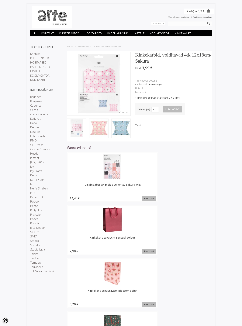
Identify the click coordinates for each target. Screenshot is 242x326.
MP (32, 184)
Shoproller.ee (205, 319)
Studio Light (37, 249)
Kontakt (47, 33)
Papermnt (36, 197)
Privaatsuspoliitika (38, 306)
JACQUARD (37, 162)
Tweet (138, 125)
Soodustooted (67, 303)
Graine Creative (40, 149)
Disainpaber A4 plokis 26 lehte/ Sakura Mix (84, 186)
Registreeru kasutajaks (202, 17)
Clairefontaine (39, 114)
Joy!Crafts (36, 171)
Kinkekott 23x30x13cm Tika (195, 186)
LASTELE (138, 33)
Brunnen (36, 97)
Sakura (34, 232)
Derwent (35, 127)
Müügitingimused (38, 309)
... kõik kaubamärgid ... (44, 271)
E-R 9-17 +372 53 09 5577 (135, 308)
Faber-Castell (38, 136)
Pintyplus (36, 210)
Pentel (34, 206)
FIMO (33, 140)
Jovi (32, 166)
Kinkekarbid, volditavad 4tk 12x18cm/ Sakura (99, 46)
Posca (34, 219)
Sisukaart (65, 309)
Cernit (34, 110)
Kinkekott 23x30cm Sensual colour (121, 186)
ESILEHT (70, 46)
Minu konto (97, 299)
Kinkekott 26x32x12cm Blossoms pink (158, 186)
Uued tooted (66, 306)
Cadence (36, 105)
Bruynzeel (36, 101)
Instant (34, 158)
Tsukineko (36, 267)
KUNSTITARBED (69, 33)
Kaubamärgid (67, 299)
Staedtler (36, 245)
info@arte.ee (129, 312)
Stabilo (34, 241)
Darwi (33, 123)
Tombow (35, 262)
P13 (32, 193)
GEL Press (36, 145)
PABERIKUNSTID (117, 33)
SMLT (33, 236)
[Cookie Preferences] (5, 320)
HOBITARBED (93, 33)
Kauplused (35, 299)
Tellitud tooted (98, 306)
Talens (34, 254)
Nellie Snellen (39, 188)
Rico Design (37, 227)
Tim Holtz (36, 258)
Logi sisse (185, 17)
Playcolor (36, 214)
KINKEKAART (183, 33)
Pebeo (34, 201)
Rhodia (34, 223)
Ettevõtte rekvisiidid (39, 303)
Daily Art (35, 118)
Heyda (34, 153)
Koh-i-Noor (37, 179)
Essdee (35, 132)
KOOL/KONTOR (159, 33)
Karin (33, 175)
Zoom (125, 112)
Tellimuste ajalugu (100, 303)
